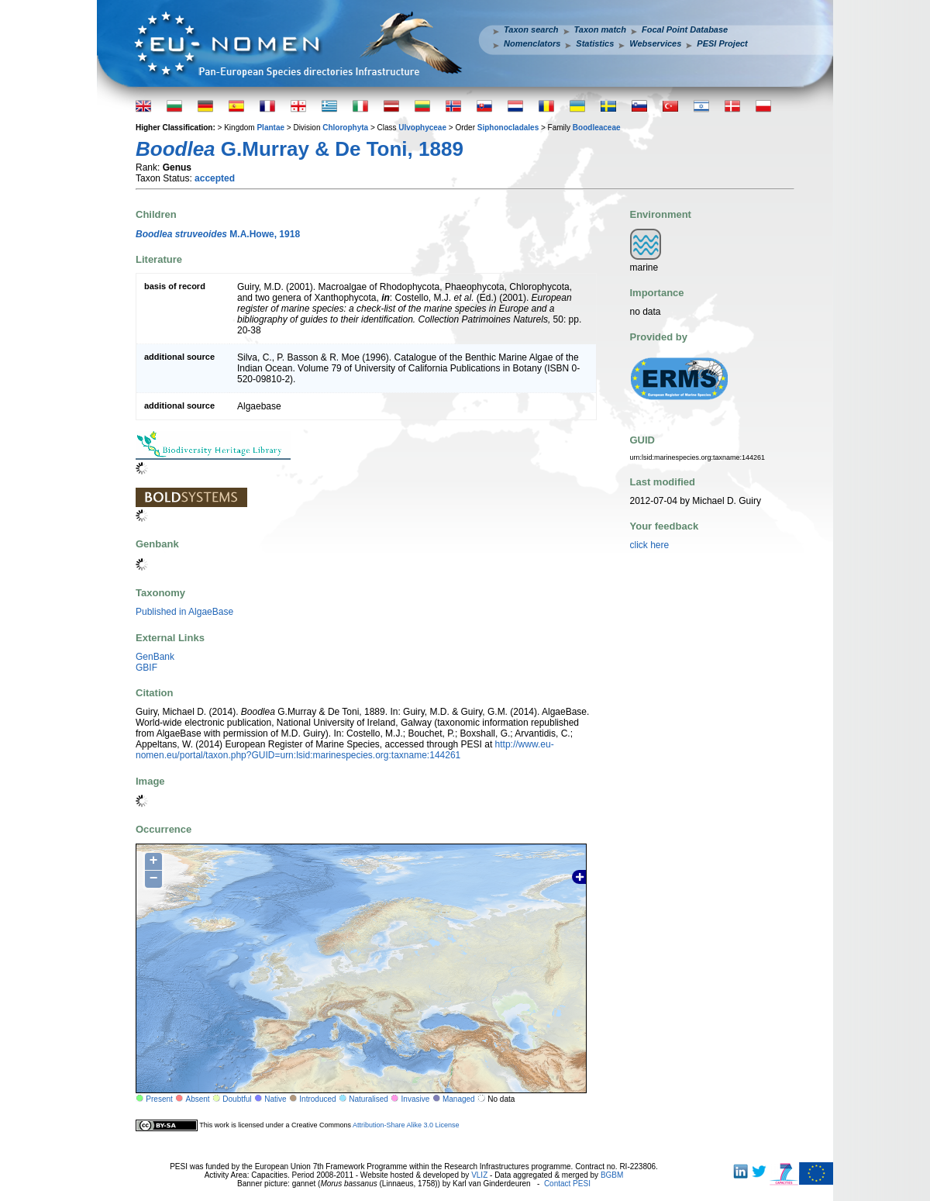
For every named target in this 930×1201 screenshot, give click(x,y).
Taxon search (531, 29)
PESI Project (722, 43)
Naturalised (368, 1099)
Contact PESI (567, 1183)
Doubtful (236, 1099)
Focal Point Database (685, 29)
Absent (198, 1099)
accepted (215, 178)
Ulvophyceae (422, 127)
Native (275, 1099)
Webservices (655, 43)
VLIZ (479, 1175)
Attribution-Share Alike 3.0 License (406, 1125)
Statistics (595, 43)
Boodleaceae (597, 127)
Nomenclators (532, 43)
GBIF (146, 667)
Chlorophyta (345, 127)
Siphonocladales (508, 127)
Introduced (317, 1099)
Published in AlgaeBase (184, 611)
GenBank (155, 656)
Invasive (415, 1099)
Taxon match (600, 29)
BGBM (612, 1175)
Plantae (270, 127)
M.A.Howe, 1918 (218, 234)
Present (159, 1099)
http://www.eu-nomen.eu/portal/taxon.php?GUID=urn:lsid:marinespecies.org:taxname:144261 (345, 750)
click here (650, 545)
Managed (459, 1099)
